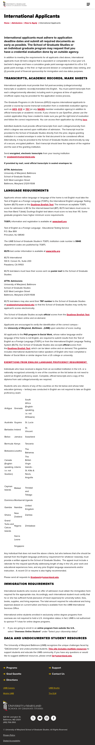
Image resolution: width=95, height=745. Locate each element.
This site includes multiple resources (67, 648)
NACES (41, 109)
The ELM (52, 693)
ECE (20, 109)
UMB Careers (9, 688)
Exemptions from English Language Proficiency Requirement (46, 362)
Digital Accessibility (11, 740)
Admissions (17, 23)
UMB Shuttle (54, 688)
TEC (27, 109)
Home (7, 23)
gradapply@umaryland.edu (21, 156)
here (85, 119)
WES (14, 109)
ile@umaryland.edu (62, 655)
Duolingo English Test (42, 204)
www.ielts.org (53, 251)
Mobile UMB (8, 693)
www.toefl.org (59, 221)
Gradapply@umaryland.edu (45, 577)
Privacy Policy (9, 735)
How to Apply (31, 23)
